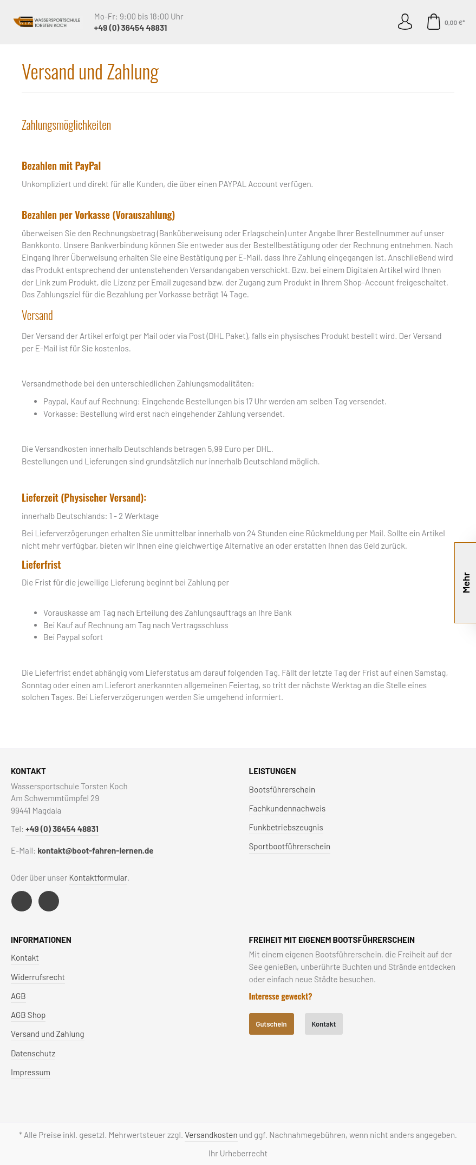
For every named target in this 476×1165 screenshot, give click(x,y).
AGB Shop (28, 1015)
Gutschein (271, 1024)
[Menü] (26, 22)
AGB (18, 996)
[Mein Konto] (405, 22)
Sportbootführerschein (290, 846)
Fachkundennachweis (287, 808)
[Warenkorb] (443, 22)
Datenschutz (33, 1053)
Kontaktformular (98, 877)
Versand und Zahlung (47, 1033)
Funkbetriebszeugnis (286, 827)
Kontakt (25, 957)
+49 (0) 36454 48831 (130, 27)
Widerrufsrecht (38, 977)
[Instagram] (49, 901)
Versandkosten (211, 1135)
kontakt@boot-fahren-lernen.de (95, 850)
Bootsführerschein (282, 789)
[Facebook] (21, 901)
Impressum (30, 1072)
